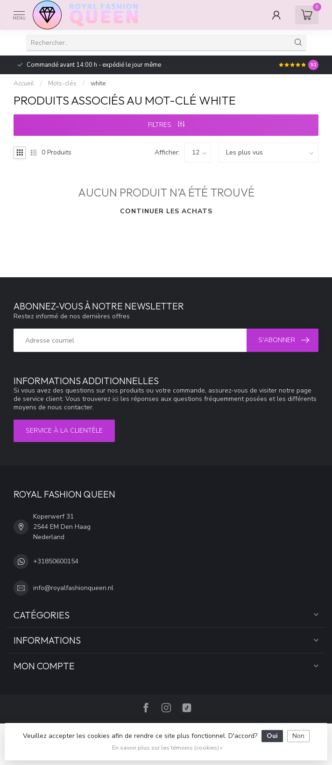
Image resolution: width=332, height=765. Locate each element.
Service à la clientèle (64, 430)
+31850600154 (55, 561)
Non (298, 735)
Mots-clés (62, 83)
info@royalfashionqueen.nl (73, 587)
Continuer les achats (166, 211)
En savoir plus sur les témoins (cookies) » (167, 747)
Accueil (24, 83)
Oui (272, 735)
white (98, 83)
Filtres (166, 124)
